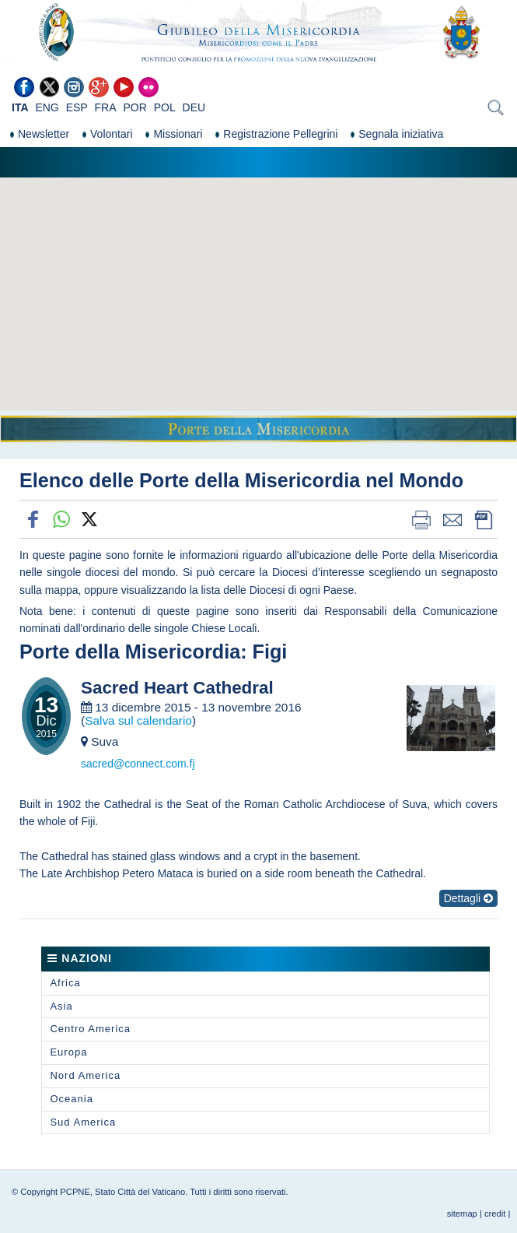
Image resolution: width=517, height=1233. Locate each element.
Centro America (90, 1029)
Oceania (71, 1099)
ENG (46, 107)
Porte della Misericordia (129, 651)
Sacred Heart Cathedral (177, 688)
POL (165, 107)
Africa (65, 983)
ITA (20, 107)
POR (134, 107)
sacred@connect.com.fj (138, 763)
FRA (106, 107)
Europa (68, 1052)
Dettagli (468, 898)
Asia (61, 1006)
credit (494, 1213)
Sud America (83, 1122)
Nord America (85, 1075)
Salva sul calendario (138, 720)
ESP (77, 107)
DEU (194, 107)
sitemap (462, 1213)
